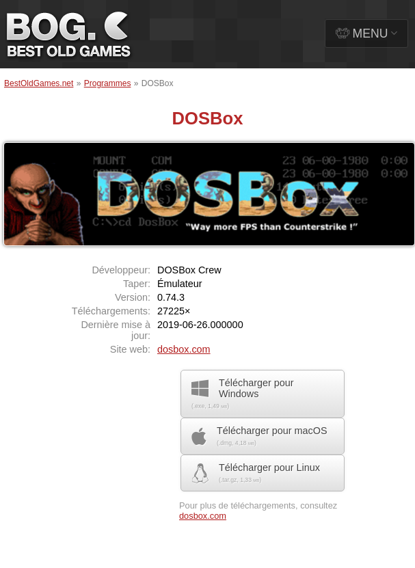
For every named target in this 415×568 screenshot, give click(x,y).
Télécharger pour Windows (242, 393)
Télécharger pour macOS (259, 436)
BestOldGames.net (38, 83)
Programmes (107, 83)
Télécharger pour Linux (255, 473)
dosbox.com (184, 349)
